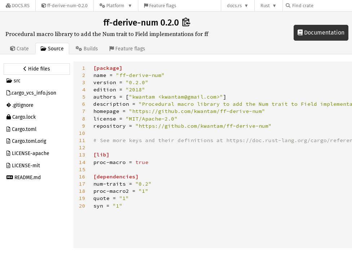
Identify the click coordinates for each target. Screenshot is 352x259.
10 (82, 133)
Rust (265, 5)
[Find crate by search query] (321, 5)
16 (82, 176)
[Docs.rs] (17, 5)
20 (82, 206)
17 (82, 184)
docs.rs (234, 5)
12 (82, 147)
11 (82, 140)
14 (82, 162)
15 (82, 169)
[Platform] (116, 5)
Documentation (321, 32)
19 (82, 198)
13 (82, 154)
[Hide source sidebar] (37, 69)
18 (82, 191)
